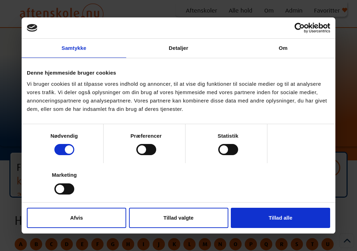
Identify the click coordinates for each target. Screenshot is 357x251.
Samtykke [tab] (74, 48)
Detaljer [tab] (178, 48)
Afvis (76, 218)
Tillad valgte (178, 218)
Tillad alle (280, 218)
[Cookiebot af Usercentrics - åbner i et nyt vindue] (299, 28)
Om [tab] (283, 48)
